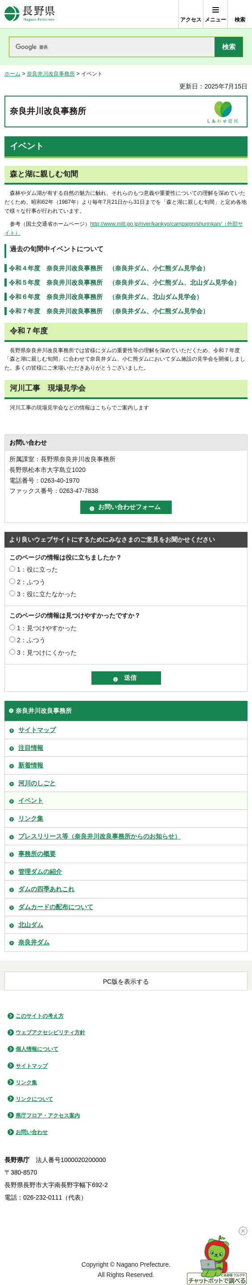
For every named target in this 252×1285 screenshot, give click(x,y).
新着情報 (30, 765)
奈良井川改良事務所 (51, 74)
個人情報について (37, 1049)
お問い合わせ (32, 1132)
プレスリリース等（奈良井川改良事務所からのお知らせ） (99, 836)
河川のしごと (37, 783)
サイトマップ (37, 729)
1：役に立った (37, 569)
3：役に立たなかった (47, 594)
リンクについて (34, 1099)
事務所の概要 (37, 853)
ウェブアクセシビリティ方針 (50, 1032)
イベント (30, 800)
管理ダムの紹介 (40, 871)
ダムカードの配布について (55, 906)
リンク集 (30, 818)
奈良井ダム (34, 942)
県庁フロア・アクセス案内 (48, 1115)
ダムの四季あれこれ (46, 889)
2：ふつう (31, 582)
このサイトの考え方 (40, 1016)
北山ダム (30, 924)
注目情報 (30, 747)
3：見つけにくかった (47, 652)
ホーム (12, 74)
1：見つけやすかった (47, 628)
